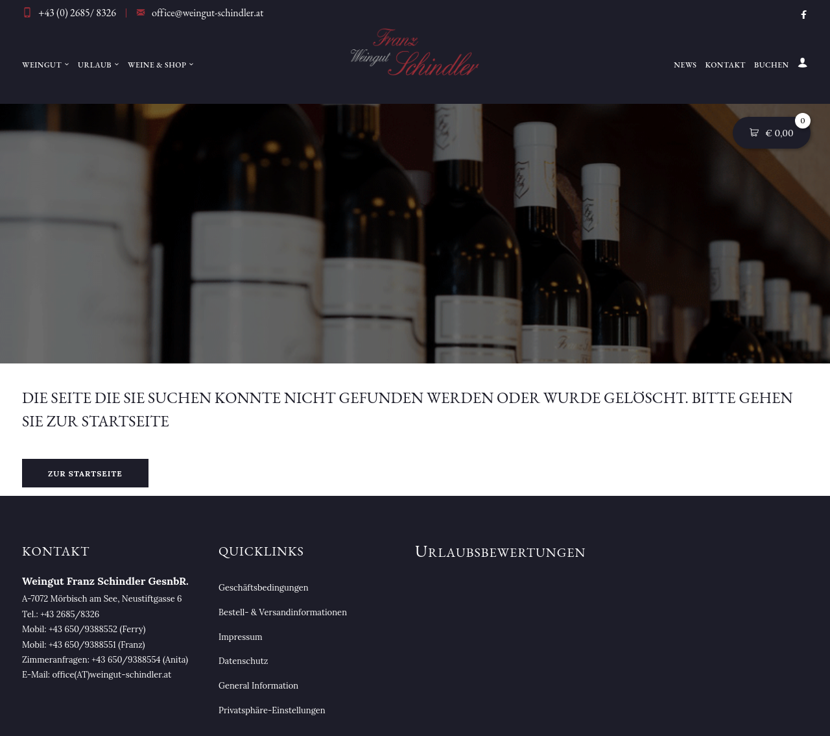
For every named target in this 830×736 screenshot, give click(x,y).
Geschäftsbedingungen (264, 587)
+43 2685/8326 (69, 614)
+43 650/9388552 (83, 629)
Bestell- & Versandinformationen (283, 612)
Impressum (241, 637)
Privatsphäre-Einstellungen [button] (272, 710)
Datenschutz (243, 661)
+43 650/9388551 (82, 644)
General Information (258, 685)
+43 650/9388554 (125, 659)
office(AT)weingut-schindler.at (112, 674)
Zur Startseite (85, 473)
